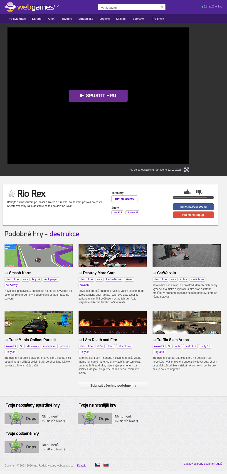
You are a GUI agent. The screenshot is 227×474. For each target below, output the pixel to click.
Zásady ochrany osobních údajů (203, 463)
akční (100, 346)
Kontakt (81, 465)
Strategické (85, 18)
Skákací (121, 18)
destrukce (64, 234)
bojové (36, 279)
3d (21, 346)
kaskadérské (113, 279)
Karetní (36, 18)
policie (64, 346)
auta (25, 279)
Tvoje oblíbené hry (22, 434)
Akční (51, 18)
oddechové (124, 346)
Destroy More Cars (99, 273)
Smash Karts (20, 273)
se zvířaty (11, 285)
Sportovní (139, 18)
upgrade (159, 352)
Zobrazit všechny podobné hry (113, 385)
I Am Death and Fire (100, 340)
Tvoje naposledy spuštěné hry (33, 405)
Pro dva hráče (17, 18)
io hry (183, 279)
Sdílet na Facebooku (193, 206)
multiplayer (50, 279)
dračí (110, 346)
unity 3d (10, 352)
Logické (104, 18)
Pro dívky (158, 18)
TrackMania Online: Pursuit (32, 340)
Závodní (67, 18)
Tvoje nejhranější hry (97, 405)
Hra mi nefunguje (193, 214)
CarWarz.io (166, 273)
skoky (129, 279)
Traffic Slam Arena (173, 340)
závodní (84, 285)
